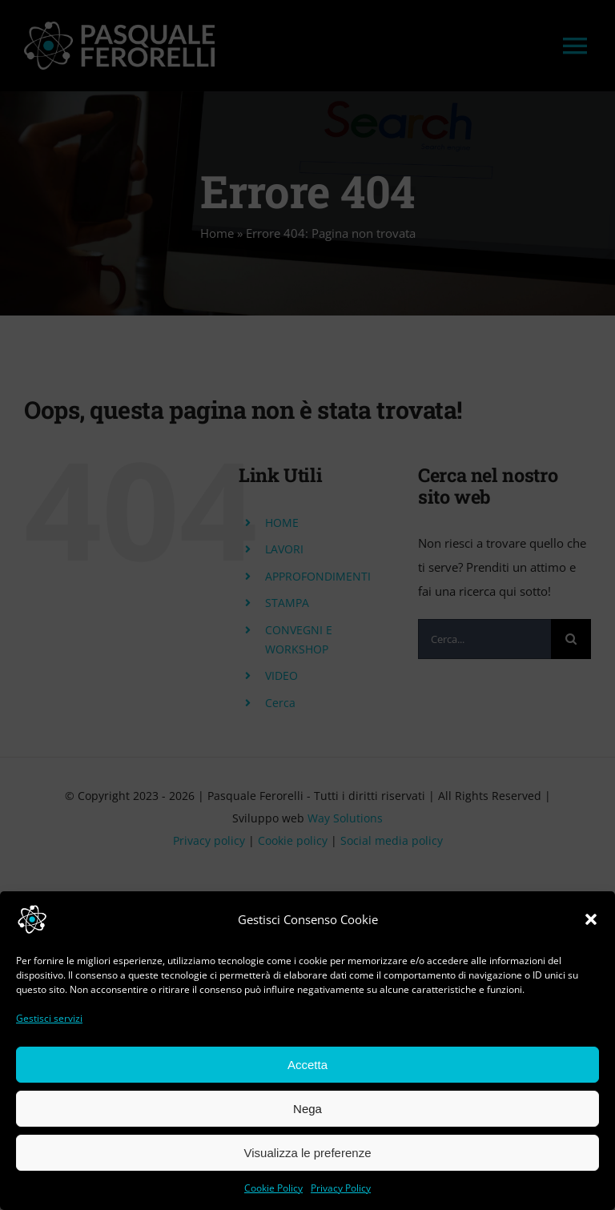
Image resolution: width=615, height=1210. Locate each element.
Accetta (307, 1064)
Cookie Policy (273, 1188)
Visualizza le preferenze (308, 1153)
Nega (307, 1109)
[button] (591, 919)
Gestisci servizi (49, 1018)
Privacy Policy (341, 1188)
